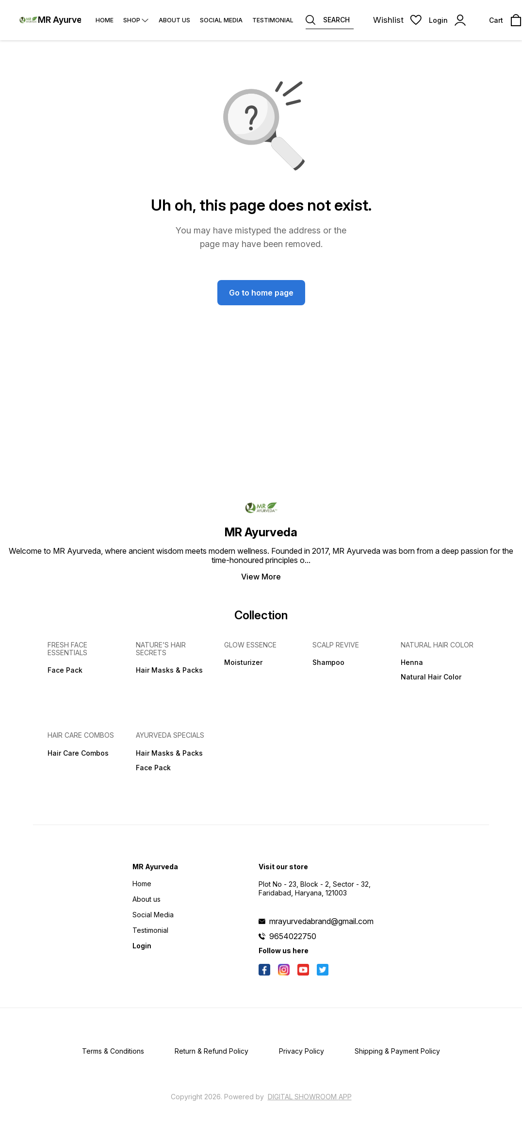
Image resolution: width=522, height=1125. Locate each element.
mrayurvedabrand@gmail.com (321, 921)
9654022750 (292, 936)
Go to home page (261, 293)
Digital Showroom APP (310, 1096)
